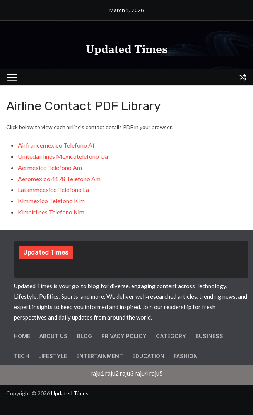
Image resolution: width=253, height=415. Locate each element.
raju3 (126, 373)
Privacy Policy (124, 336)
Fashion (186, 356)
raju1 (97, 373)
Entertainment (99, 356)
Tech (21, 356)
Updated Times (127, 49)
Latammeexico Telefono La (53, 189)
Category (171, 336)
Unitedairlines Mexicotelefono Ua (63, 156)
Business (209, 336)
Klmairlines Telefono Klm (51, 212)
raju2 (112, 373)
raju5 (156, 373)
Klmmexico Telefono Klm (51, 200)
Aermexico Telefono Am (50, 167)
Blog (84, 336)
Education (148, 356)
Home (22, 336)
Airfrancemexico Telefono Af (56, 145)
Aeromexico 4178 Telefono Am (59, 178)
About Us (53, 336)
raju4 (141, 373)
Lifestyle (52, 356)
